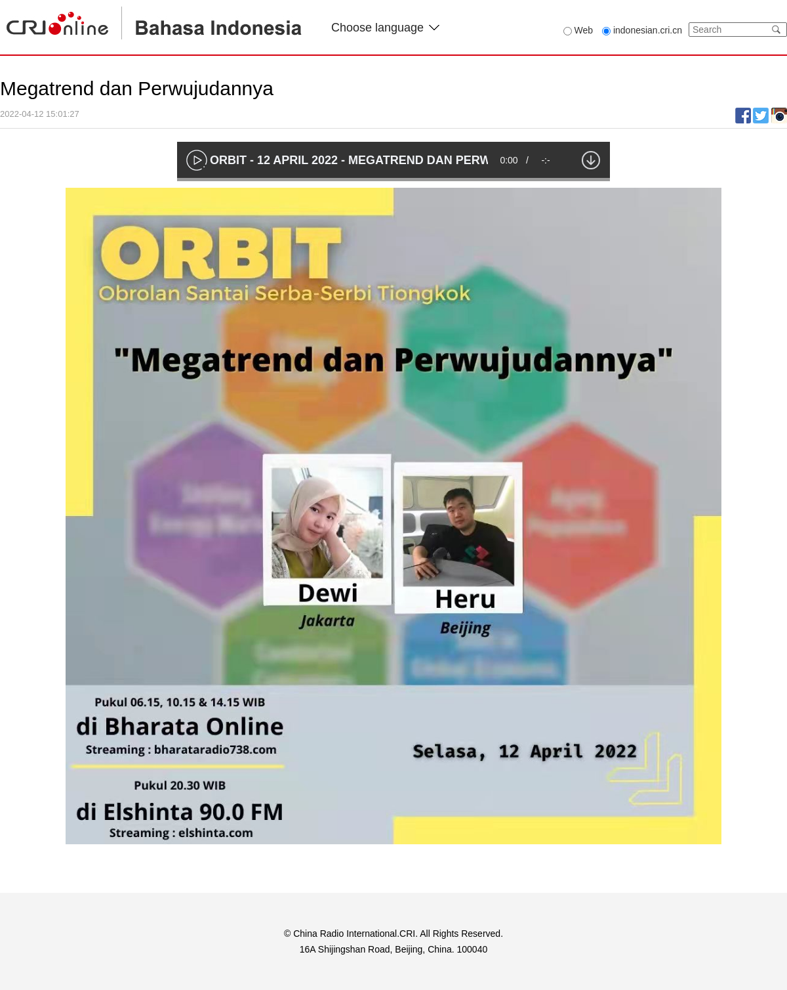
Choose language (385, 27)
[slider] (393, 179)
